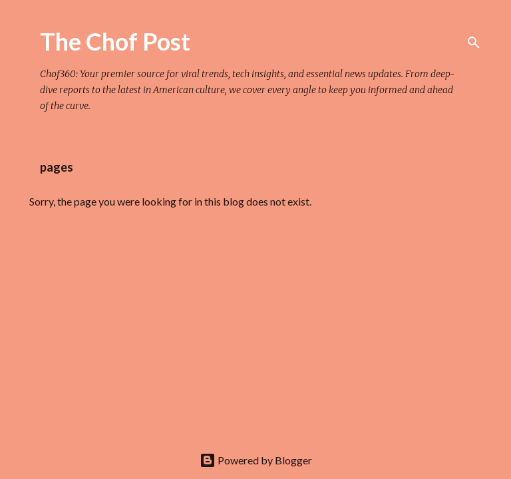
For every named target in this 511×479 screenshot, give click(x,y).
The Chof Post (115, 41)
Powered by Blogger (256, 460)
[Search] (474, 43)
